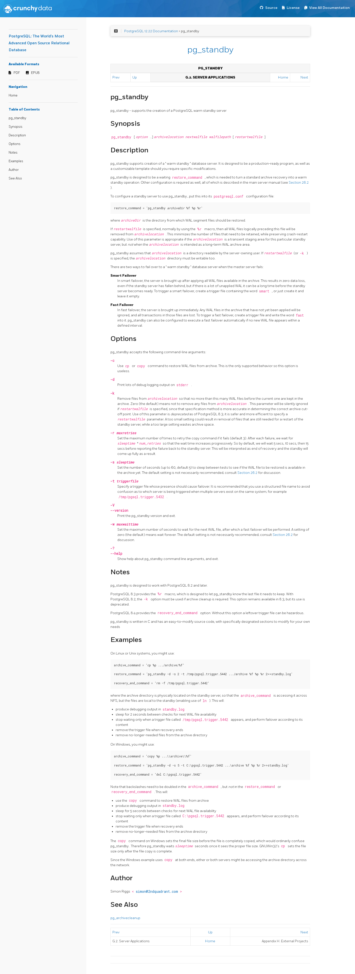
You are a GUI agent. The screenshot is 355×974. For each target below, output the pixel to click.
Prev (116, 77)
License (293, 8)
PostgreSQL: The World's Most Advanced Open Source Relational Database (39, 43)
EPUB (35, 73)
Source (271, 8)
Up (134, 77)
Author (14, 170)
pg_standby (17, 118)
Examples (16, 161)
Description (17, 135)
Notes (13, 153)
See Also (15, 178)
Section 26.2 (299, 182)
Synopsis (15, 127)
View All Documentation (329, 8)
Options (14, 144)
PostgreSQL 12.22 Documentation (151, 31)
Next (304, 77)
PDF (17, 73)
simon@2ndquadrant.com (158, 891)
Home (13, 95)
